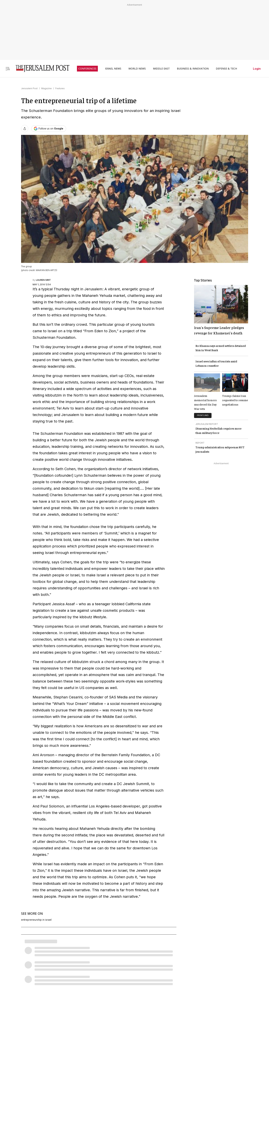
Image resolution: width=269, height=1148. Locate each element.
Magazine (46, 88)
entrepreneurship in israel (36, 919)
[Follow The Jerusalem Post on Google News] (48, 128)
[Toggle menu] (7, 68)
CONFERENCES (87, 68)
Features (60, 88)
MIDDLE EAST (161, 68)
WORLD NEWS (137, 68)
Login (257, 68)
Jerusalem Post (29, 88)
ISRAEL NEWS (113, 68)
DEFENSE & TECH (226, 68)
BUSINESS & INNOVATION (193, 68)
